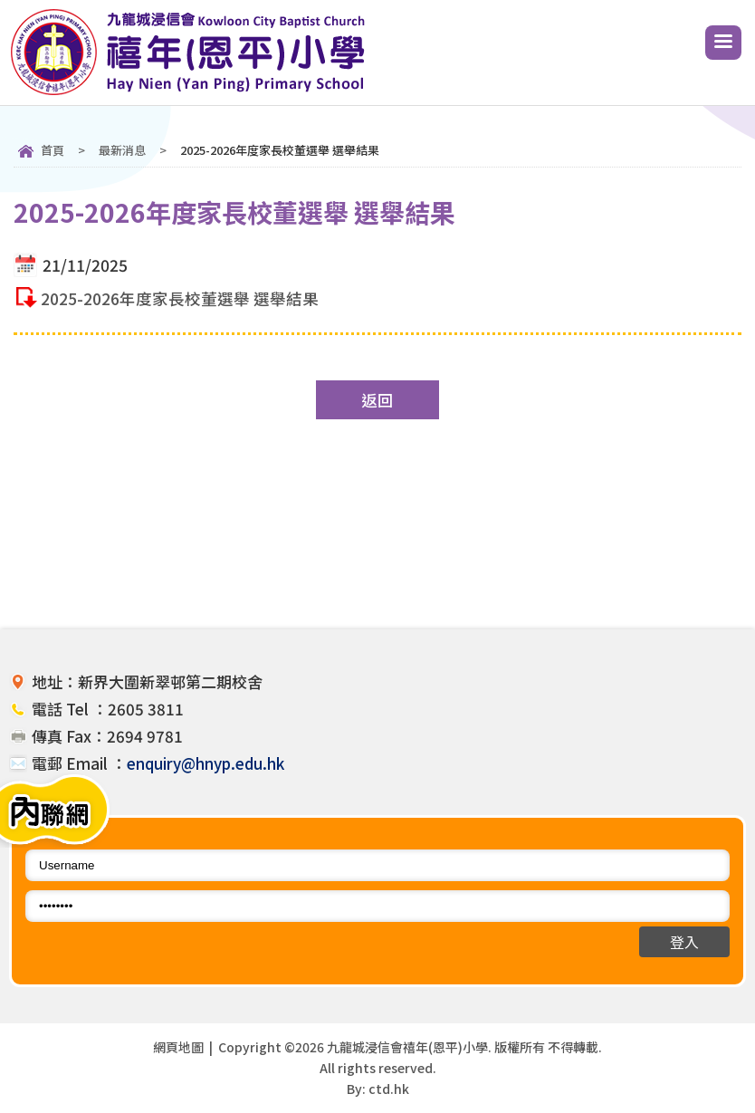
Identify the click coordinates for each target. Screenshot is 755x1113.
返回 (377, 400)
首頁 (52, 150)
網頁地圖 (178, 1047)
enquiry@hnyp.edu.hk (205, 763)
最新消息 (122, 149)
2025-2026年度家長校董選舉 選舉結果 (180, 298)
